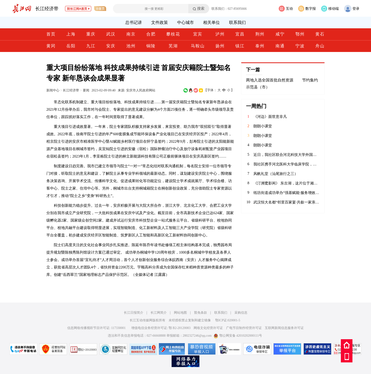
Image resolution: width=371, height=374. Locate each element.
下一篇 (253, 69)
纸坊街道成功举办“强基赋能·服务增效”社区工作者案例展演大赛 (286, 193)
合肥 (151, 34)
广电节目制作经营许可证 (244, 328)
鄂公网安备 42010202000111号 (238, 335)
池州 (131, 46)
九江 (91, 46)
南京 (131, 34)
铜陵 (151, 46)
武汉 (110, 34)
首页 (51, 34)
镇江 (240, 46)
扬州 (220, 46)
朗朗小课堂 (262, 126)
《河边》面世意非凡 (270, 117)
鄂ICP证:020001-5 (227, 320)
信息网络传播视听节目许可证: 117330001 (96, 328)
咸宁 (280, 34)
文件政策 (159, 22)
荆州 (260, 34)
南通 (280, 46)
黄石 (320, 34)
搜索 (201, 8)
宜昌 (240, 34)
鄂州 (300, 34)
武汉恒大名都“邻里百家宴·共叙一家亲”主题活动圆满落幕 (286, 202)
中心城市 (185, 22)
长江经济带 (46, 8)
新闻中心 (52, 90)
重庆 (91, 34)
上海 (71, 34)
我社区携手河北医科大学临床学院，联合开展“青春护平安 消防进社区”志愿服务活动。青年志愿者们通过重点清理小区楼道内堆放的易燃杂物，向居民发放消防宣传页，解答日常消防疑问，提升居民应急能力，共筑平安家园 (286, 164)
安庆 (110, 46)
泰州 (260, 46)
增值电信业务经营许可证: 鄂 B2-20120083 (161, 328)
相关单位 (211, 22)
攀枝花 (173, 34)
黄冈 (51, 46)
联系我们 (237, 22)
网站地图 (180, 312)
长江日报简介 (133, 312)
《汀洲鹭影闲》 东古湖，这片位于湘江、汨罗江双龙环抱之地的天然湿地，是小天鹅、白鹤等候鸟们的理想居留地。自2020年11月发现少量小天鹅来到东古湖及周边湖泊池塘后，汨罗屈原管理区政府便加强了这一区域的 (286, 183)
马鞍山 (198, 46)
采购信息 (240, 312)
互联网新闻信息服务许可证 (284, 328)
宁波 (300, 46)
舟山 (320, 46)
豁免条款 (200, 312)
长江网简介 (158, 312)
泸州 (220, 34)
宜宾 (197, 34)
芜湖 (173, 46)
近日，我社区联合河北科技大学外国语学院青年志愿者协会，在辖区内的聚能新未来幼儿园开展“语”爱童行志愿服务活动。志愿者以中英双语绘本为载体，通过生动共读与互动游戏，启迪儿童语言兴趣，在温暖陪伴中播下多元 (286, 155)
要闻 (86, 90)
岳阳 (71, 46)
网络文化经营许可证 (208, 328)
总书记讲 (133, 22)
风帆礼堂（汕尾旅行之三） (275, 174)
